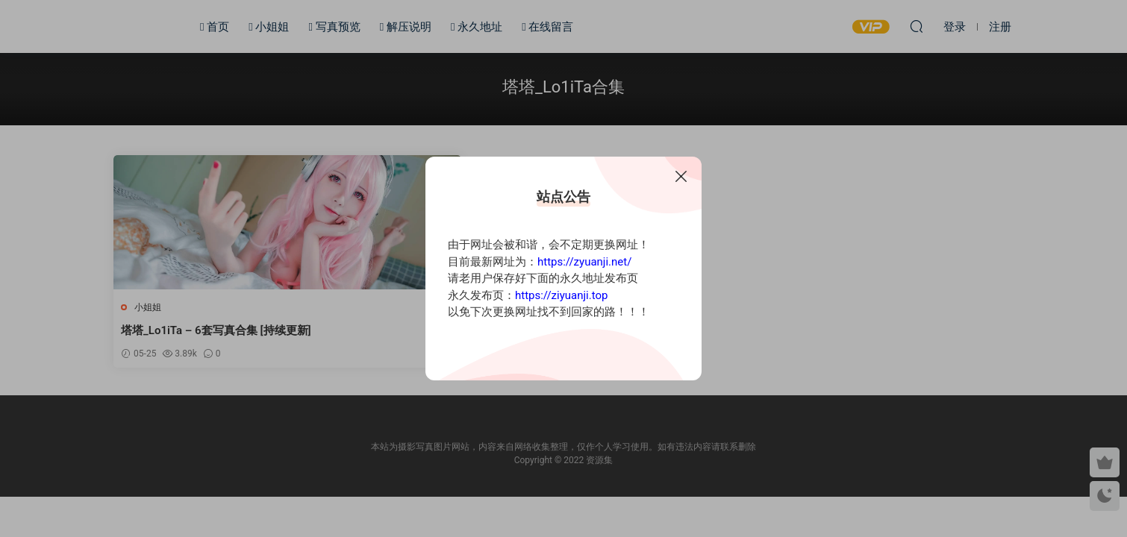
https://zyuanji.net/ (584, 261)
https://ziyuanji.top (561, 295)
